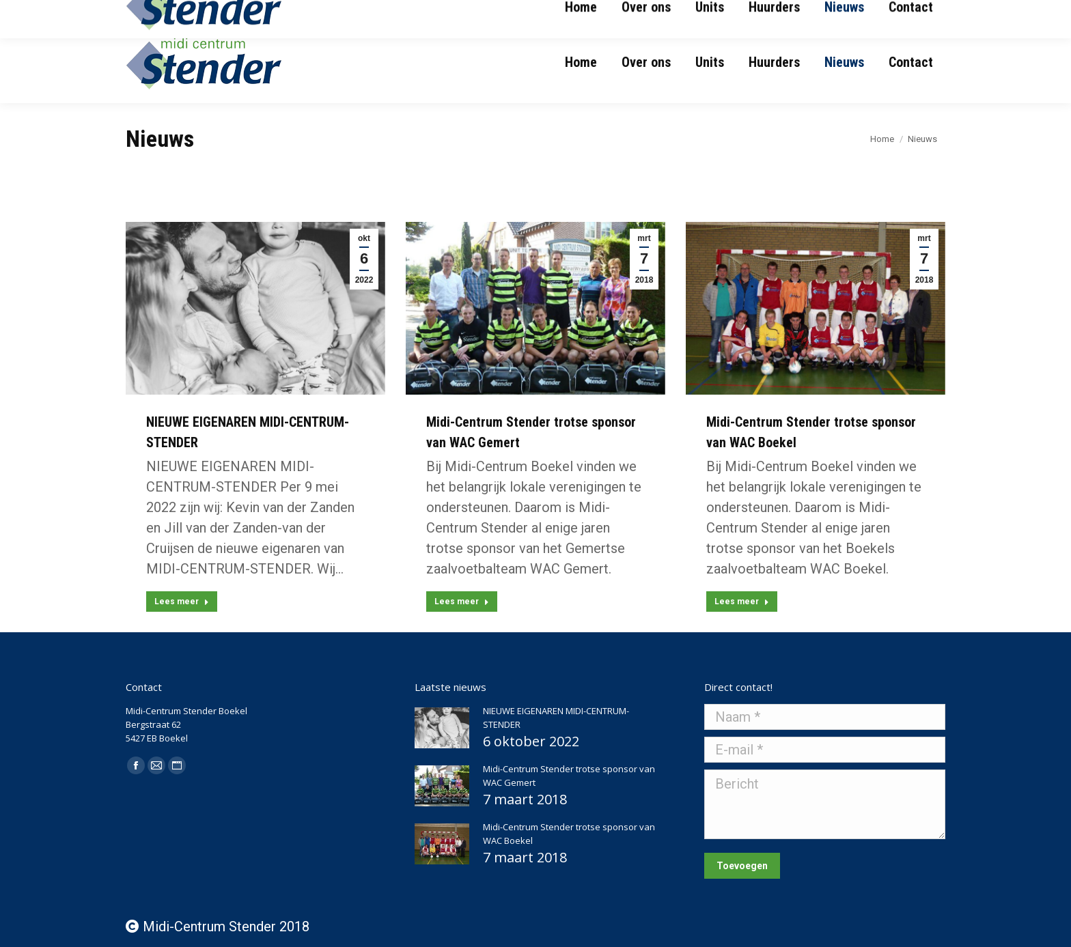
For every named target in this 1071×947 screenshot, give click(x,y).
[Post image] (442, 727)
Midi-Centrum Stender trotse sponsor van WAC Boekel (569, 834)
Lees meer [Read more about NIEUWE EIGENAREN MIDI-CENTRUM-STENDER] (181, 601)
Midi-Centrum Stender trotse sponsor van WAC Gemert (569, 776)
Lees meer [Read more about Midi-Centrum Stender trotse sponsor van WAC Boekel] (741, 601)
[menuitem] (581, 62)
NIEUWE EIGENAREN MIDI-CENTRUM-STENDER (556, 718)
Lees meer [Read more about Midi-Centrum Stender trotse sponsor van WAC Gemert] (461, 601)
